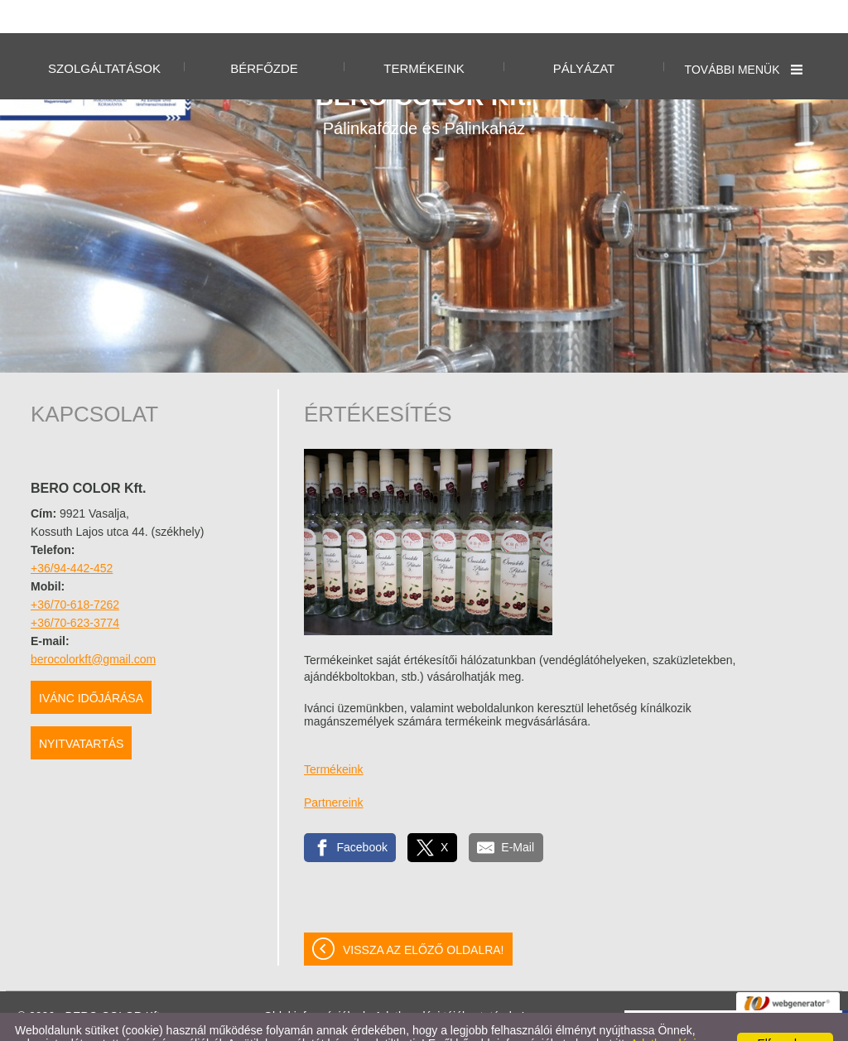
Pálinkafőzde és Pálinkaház (424, 77)
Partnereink (334, 769)
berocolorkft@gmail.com (93, 626)
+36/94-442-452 (72, 535)
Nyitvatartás (81, 710)
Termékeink (334, 736)
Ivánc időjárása (91, 665)
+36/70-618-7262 (75, 571)
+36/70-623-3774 (75, 589)
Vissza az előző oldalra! (423, 916)
